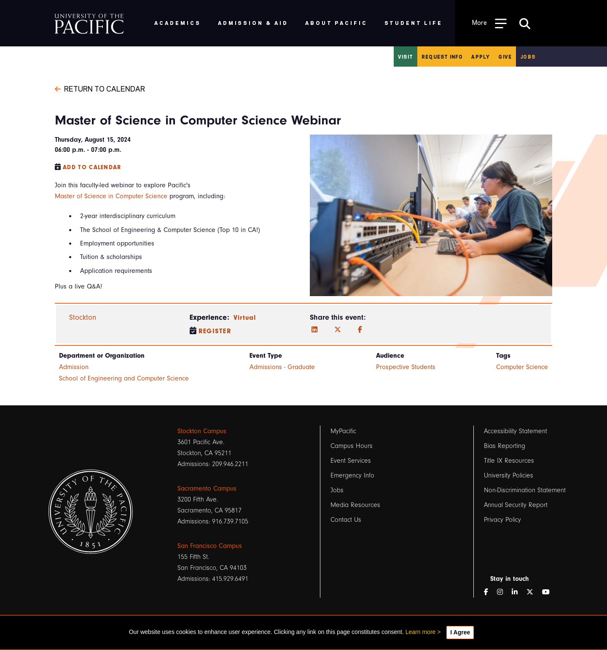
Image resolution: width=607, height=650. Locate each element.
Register (215, 331)
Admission (74, 367)
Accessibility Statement (515, 431)
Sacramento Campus (206, 488)
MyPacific (343, 431)
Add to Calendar (92, 167)
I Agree (460, 632)
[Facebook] (360, 330)
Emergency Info (352, 475)
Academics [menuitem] (177, 22)
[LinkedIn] (314, 330)
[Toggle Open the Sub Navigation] (489, 23)
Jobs (527, 56)
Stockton (82, 317)
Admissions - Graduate (282, 367)
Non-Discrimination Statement (525, 490)
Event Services (350, 460)
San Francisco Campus (209, 546)
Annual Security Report (516, 505)
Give (505, 56)
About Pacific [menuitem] (336, 22)
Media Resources (355, 505)
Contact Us (345, 519)
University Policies (508, 475)
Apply (480, 56)
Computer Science (522, 367)
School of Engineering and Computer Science (124, 378)
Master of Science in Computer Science (111, 196)
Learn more (421, 631)
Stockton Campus (201, 431)
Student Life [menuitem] (413, 22)
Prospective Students (405, 367)
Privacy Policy (502, 519)
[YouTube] (549, 592)
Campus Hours (351, 446)
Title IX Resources (509, 460)
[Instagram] (503, 592)
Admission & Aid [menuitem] (253, 22)
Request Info (442, 56)
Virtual (245, 317)
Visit (405, 56)
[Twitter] (338, 330)
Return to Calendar (100, 88)
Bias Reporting (504, 446)
